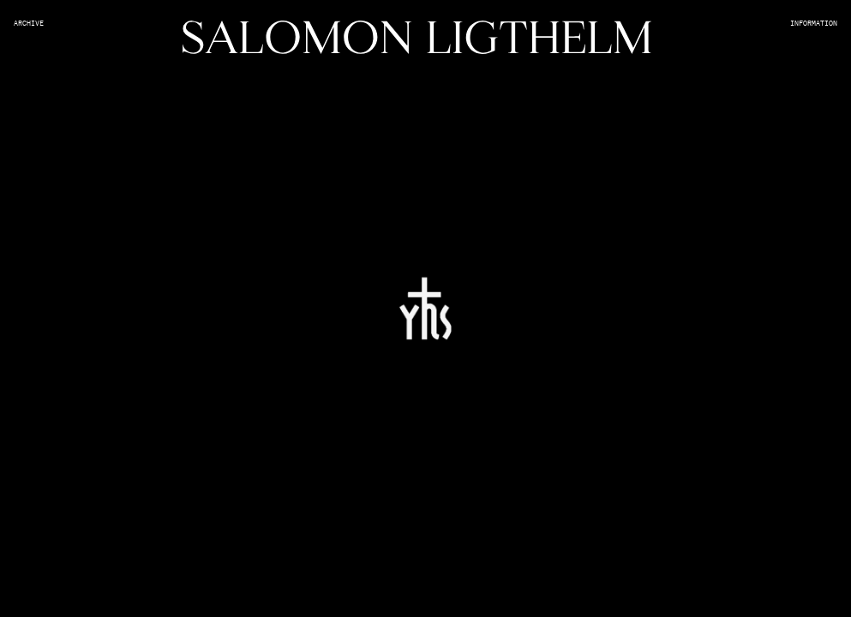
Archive (29, 24)
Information (813, 24)
